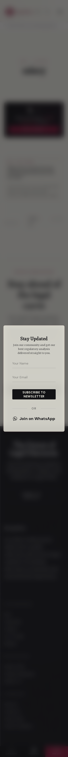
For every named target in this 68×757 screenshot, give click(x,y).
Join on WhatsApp (34, 418)
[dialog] (34, 378)
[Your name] (34, 363)
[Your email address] (34, 377)
